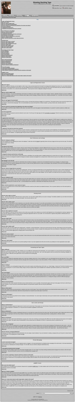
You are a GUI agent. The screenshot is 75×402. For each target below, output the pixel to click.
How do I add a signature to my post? (9, 43)
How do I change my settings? (8, 31)
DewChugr (40, 396)
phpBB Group (35, 366)
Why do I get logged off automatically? (9, 24)
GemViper (36, 400)
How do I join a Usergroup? (7, 63)
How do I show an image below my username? (11, 36)
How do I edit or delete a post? (8, 42)
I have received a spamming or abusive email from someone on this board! (16, 70)
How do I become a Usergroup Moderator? (10, 64)
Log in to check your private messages (62, 5)
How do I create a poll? (6, 44)
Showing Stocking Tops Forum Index (9, 17)
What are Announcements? (7, 55)
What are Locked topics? (7, 57)
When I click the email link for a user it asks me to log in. (13, 38)
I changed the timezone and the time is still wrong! (11, 34)
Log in (57, 8)
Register (67, 8)
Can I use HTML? (5, 52)
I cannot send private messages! (8, 68)
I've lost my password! (6, 26)
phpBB (35, 399)
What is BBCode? (5, 51)
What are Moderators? (6, 61)
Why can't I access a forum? (7, 46)
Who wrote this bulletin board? (8, 73)
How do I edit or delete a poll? (8, 45)
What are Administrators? (7, 60)
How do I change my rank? (7, 37)
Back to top (4, 90)
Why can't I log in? (5, 22)
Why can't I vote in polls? (7, 47)
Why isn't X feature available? (7, 74)
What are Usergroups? (6, 62)
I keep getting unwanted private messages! (10, 69)
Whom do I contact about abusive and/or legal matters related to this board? (16, 75)
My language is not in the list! (7, 35)
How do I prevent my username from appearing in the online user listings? (16, 25)
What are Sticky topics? (6, 56)
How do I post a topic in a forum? (8, 41)
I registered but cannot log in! (7, 27)
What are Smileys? (5, 53)
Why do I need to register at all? (8, 23)
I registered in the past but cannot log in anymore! (11, 28)
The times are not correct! (7, 32)
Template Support (30, 400)
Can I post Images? (6, 54)
